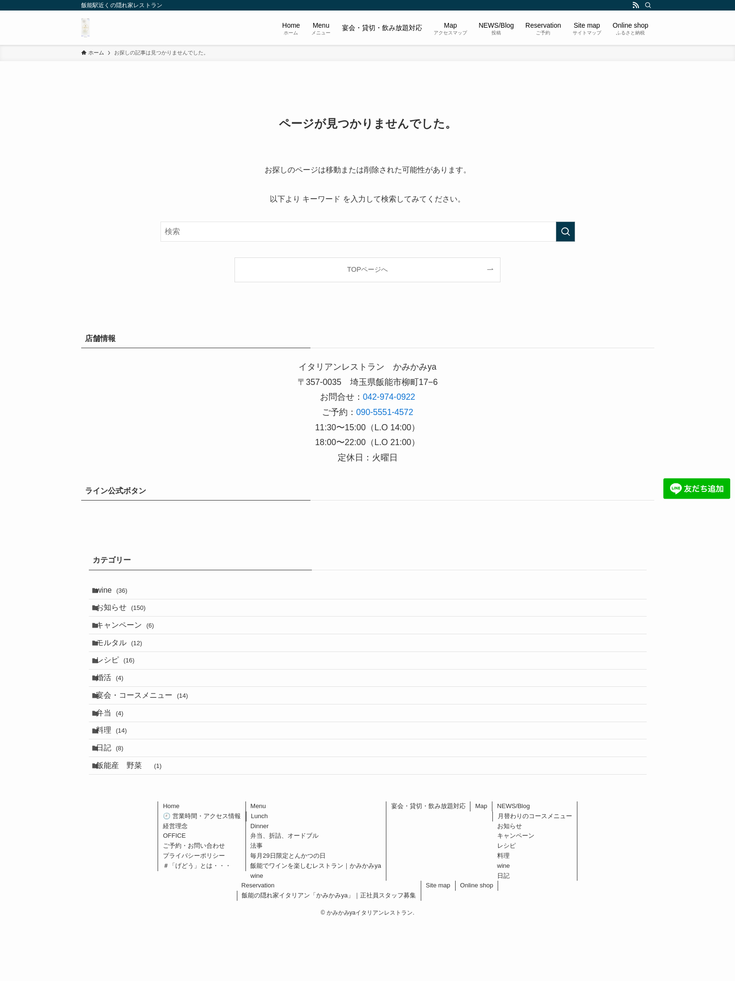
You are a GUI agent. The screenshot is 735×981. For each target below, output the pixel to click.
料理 (117, 773)
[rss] (635, 5)
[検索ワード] (367, 232)
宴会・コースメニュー (148, 728)
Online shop (476, 941)
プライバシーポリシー (194, 911)
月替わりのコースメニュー (535, 871)
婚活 (115, 706)
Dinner (259, 881)
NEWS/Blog (513, 861)
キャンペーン (131, 638)
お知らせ (127, 615)
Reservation (257, 941)
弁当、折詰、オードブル (284, 892)
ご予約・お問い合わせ (194, 901)
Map (481, 861)
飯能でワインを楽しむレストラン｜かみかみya (315, 921)
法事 (256, 901)
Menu (258, 861)
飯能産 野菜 (135, 819)
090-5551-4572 (384, 412)
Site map (438, 941)
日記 (115, 796)
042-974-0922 (389, 397)
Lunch (259, 871)
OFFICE (174, 892)
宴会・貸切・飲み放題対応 (428, 861)
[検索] (648, 5)
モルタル (125, 660)
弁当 (115, 751)
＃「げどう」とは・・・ (197, 921)
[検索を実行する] (565, 232)
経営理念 (175, 881)
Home (171, 861)
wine (117, 592)
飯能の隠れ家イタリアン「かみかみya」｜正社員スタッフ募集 (329, 951)
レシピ (121, 683)
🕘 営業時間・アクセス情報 (202, 871)
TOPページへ (367, 269)
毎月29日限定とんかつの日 (287, 911)
